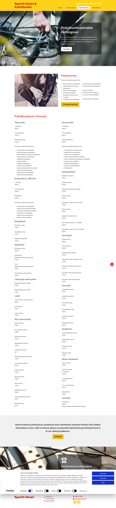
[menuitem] (60, 7)
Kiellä (103, 496)
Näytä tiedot (83, 505)
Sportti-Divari (70, 39)
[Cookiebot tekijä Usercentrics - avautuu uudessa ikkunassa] (10, 505)
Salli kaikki (103, 487)
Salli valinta (103, 492)
